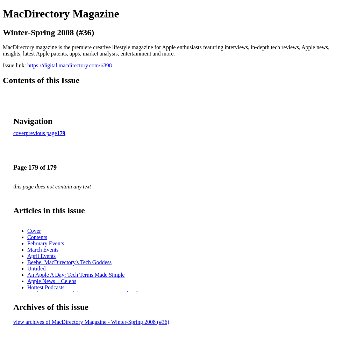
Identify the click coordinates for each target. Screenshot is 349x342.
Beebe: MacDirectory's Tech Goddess (69, 262)
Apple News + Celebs (51, 281)
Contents (37, 237)
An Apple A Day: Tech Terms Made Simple (75, 275)
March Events (42, 250)
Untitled (36, 269)
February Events (45, 243)
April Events (41, 256)
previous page (41, 133)
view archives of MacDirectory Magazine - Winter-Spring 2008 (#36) (91, 322)
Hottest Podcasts (45, 287)
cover (19, 133)
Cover (34, 231)
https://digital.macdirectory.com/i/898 (69, 65)
